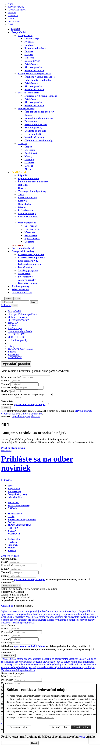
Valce (21, 194)
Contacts (29, 242)
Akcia (28, 169)
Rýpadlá (29, 42)
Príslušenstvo (32, 64)
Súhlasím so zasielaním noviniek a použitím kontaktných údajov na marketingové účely (47, 649)
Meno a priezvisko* (11, 377)
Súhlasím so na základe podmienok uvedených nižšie (45, 579)
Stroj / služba (8, 387)
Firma (4, 576)
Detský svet (31, 153)
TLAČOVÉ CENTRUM (17, 10)
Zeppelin (15, 29)
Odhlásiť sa (7, 605)
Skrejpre (29, 58)
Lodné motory (26, 267)
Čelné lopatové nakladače (39, 80)
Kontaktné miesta (34, 70)
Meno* (4, 562)
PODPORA (13, 502)
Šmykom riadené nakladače (40, 77)
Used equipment (27, 223)
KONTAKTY (13, 15)
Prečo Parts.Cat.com (36, 124)
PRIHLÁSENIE (14, 21)
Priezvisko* (7, 565)
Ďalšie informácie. (45, 717)
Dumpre (29, 51)
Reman (28, 115)
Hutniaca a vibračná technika (41, 96)
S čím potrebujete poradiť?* (15, 394)
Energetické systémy (23, 251)
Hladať (10, 24)
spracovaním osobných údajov (29, 579)
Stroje (10, 486)
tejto (82, 736)
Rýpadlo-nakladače (35, 48)
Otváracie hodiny (34, 134)
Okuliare (29, 162)
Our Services (32, 229)
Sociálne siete (14, 539)
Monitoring (24, 273)
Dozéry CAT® (32, 61)
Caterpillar (31, 226)
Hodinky (29, 159)
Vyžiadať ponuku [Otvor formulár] (16, 364)
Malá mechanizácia (28, 93)
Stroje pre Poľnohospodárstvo (34, 73)
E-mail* (5, 380)
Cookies (11, 522)
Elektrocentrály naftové (31, 254)
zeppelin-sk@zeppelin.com (26, 416)
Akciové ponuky (33, 67)
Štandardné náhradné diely (39, 112)
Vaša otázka (7, 401)
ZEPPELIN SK (15, 514)
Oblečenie (30, 150)
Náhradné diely (26, 108)
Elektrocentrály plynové (31, 258)
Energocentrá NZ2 (28, 261)
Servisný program (28, 270)
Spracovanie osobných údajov (22, 519)
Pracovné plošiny (27, 197)
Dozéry (22, 188)
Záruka (22, 207)
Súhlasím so (25, 404)
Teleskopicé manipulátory (32, 191)
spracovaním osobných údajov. (29, 404)
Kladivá (22, 201)
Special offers (32, 238)
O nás (10, 4)
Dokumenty (31, 121)
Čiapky (28, 147)
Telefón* (5, 384)
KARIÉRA (12, 13)
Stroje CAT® (25, 35)
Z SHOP (11, 18)
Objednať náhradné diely (39, 140)
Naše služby (24, 204)
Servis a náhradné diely (19, 505)
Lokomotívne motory (29, 264)
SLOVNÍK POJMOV (16, 7)
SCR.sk (15, 555)
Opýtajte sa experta (35, 131)
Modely (29, 156)
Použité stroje (19, 172)
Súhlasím (7, 582)
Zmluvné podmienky (31, 413)
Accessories (31, 235)
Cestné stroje (32, 39)
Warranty (30, 232)
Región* (5, 391)
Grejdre (29, 54)
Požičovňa (12, 508)
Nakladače (30, 45)
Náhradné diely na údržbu (39, 118)
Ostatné (29, 166)
